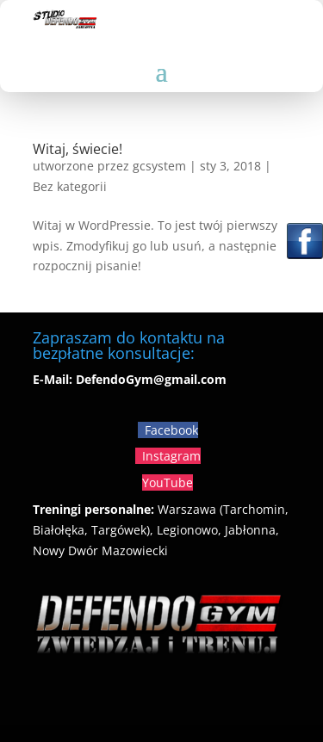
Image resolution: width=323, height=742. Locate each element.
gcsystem (159, 166)
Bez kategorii (70, 186)
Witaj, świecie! (77, 148)
